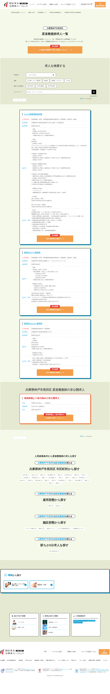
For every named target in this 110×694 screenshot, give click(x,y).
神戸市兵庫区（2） (79, 480)
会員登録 (104, 652)
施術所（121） (42, 528)
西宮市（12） (43, 474)
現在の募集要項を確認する (55, 238)
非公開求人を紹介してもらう (55, 418)
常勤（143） (51, 505)
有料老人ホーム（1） (51, 528)
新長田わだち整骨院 (32, 253)
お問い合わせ (28, 660)
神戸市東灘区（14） (52, 474)
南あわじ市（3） (35, 474)
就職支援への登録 (39, 660)
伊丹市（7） (84, 474)
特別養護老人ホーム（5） (78, 528)
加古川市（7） (23, 480)
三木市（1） (70, 480)
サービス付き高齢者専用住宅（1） (64, 528)
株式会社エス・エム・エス (29, 669)
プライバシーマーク (11, 670)
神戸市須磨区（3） (53, 477)
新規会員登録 (100, 4)
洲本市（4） (60, 474)
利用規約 (21, 660)
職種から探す (54, 4)
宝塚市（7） (67, 477)
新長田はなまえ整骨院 (33, 324)
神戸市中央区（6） (39, 480)
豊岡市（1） (58, 483)
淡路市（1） (87, 480)
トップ (32, 4)
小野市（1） (54, 480)
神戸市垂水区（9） (68, 474)
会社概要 (2, 660)
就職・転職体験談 (53, 627)
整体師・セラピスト (57, 80)
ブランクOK (21, 622)
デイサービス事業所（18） (31, 528)
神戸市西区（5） (82, 477)
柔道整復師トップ (42, 12)
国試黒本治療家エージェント (18, 12)
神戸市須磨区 (40, 86)
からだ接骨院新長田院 (33, 114)
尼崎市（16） (77, 474)
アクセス (105, 660)
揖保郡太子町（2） (36, 477)
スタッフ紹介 (82, 660)
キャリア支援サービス (68, 4)
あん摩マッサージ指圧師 (33, 80)
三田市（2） (61, 477)
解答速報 (51, 632)
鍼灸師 (46, 80)
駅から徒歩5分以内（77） (55, 551)
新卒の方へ (74, 660)
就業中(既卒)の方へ (50, 660)
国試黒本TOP (86, 4)
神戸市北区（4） (26, 474)
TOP (45, 651)
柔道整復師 (76, 620)
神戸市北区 (30, 86)
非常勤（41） (58, 505)
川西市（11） (30, 480)
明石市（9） (74, 477)
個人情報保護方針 (11, 660)
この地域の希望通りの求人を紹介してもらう (55, 50)
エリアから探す (42, 4)
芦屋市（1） (51, 483)
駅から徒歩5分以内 (78, 622)
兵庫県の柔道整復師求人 (56, 12)
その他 (68, 80)
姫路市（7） (44, 477)
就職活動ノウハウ (53, 622)
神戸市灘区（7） (27, 477)
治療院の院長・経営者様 (95, 660)
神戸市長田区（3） (62, 480)
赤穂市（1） (47, 480)
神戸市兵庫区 (51, 86)
